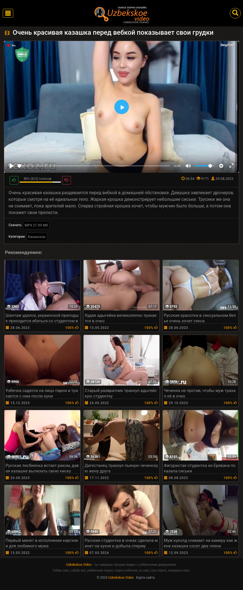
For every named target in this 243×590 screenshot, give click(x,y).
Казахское (36, 237)
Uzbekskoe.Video (79, 565)
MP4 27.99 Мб (36, 225)
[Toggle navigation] (8, 13)
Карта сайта (145, 578)
